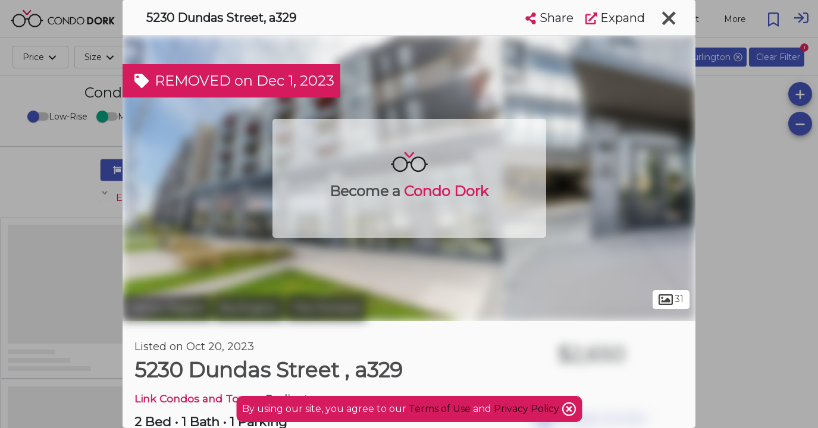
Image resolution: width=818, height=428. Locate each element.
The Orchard (326, 307)
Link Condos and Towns (197, 398)
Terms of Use (440, 408)
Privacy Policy (528, 408)
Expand (615, 18)
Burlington (248, 307)
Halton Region (167, 307)
